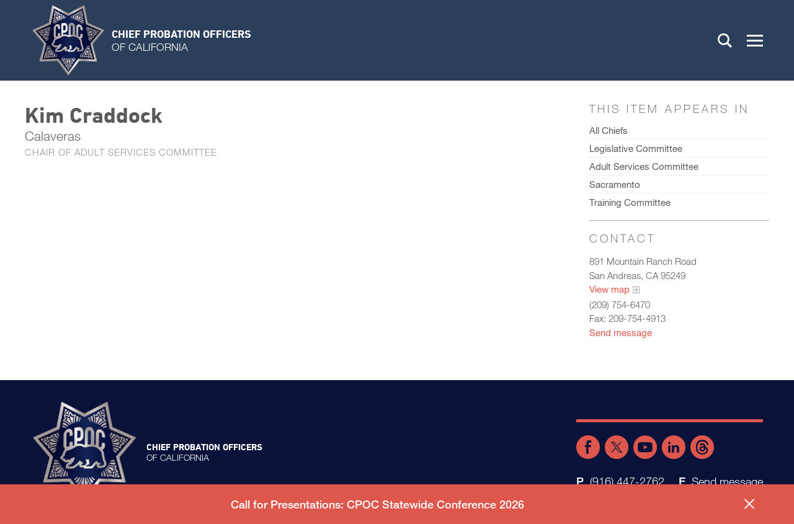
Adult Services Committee (643, 166)
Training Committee (630, 202)
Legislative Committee (635, 148)
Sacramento (614, 184)
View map (609, 289)
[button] (755, 40)
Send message (620, 332)
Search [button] (725, 40)
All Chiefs (608, 130)
